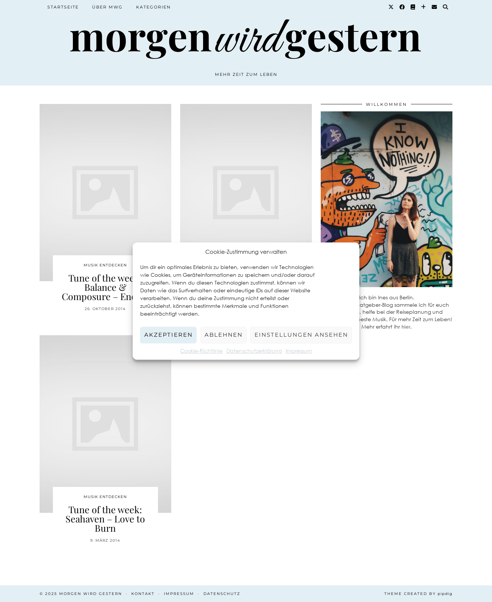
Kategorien (153, 7)
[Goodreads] (413, 7)
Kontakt (143, 593)
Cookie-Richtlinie (201, 350)
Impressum (299, 350)
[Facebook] (402, 7)
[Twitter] (391, 7)
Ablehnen (224, 334)
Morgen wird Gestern (90, 593)
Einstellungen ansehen (301, 334)
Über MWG (107, 7)
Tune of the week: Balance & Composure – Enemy (105, 287)
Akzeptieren (168, 334)
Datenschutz (221, 593)
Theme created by (418, 593)
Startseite (63, 7)
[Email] (435, 7)
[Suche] (446, 7)
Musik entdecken (105, 265)
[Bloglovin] (424, 7)
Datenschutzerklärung (254, 350)
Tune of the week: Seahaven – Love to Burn (105, 518)
